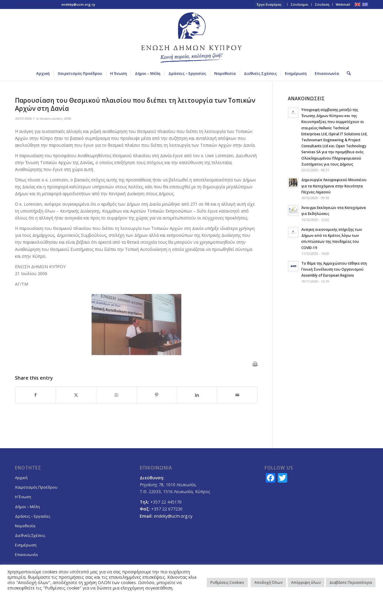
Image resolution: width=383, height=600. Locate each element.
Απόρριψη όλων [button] (306, 582)
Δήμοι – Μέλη (27, 506)
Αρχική (21, 477)
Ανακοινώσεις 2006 (55, 118)
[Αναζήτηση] (347, 73)
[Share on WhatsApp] (116, 395)
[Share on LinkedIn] (197, 395)
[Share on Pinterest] (157, 395)
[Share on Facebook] (35, 395)
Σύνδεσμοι (299, 4)
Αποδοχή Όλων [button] (268, 582)
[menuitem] (269, 4)
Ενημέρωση (26, 545)
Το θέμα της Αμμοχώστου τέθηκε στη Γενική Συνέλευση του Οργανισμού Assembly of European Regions (334, 269)
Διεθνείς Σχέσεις (30, 535)
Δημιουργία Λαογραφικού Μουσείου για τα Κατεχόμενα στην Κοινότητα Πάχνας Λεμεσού (334, 185)
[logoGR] (191, 37)
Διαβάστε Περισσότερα (350, 582)
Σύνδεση (322, 4)
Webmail (343, 4)
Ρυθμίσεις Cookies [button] (227, 582)
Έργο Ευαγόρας (269, 4)
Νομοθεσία (25, 525)
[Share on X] (76, 395)
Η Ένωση (23, 496)
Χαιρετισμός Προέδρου (36, 487)
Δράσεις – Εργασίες (32, 516)
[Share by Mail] (237, 395)
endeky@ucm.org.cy (78, 4)
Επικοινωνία (26, 554)
